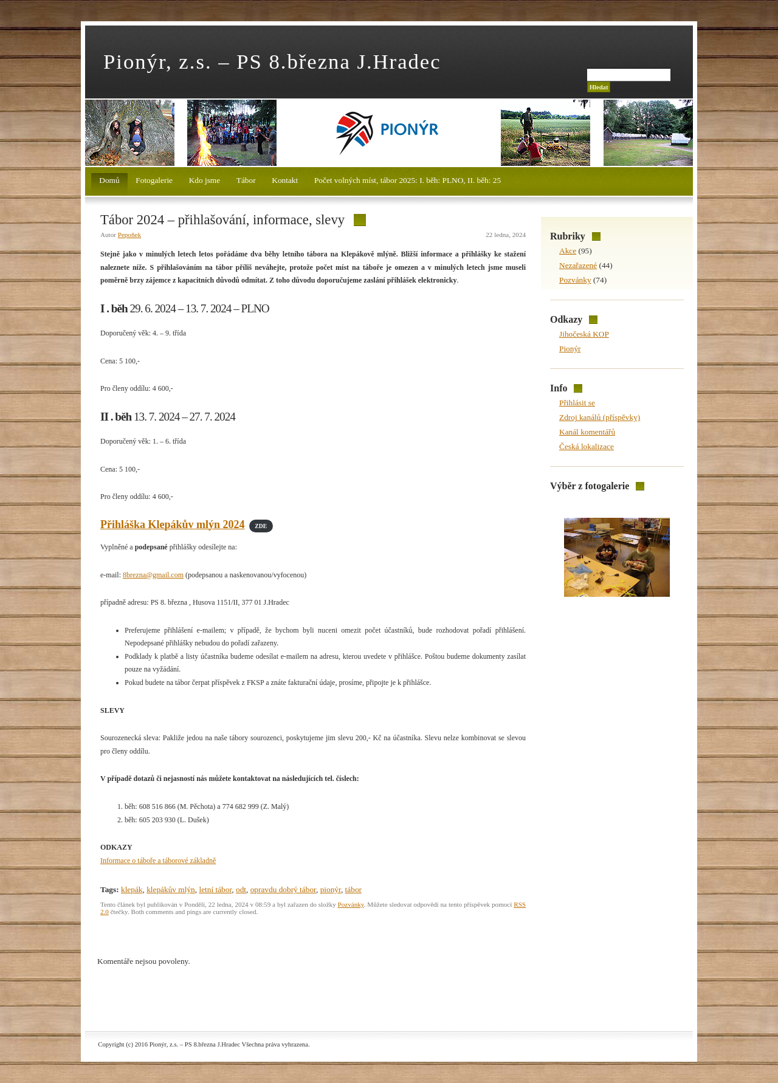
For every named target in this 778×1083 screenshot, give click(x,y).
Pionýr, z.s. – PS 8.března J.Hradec (272, 61)
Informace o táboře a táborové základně (158, 860)
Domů (109, 180)
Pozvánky (351, 904)
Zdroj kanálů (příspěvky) (599, 417)
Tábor (246, 180)
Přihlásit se (577, 402)
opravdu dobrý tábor (283, 889)
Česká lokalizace (586, 446)
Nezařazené (578, 265)
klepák (132, 889)
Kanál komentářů (587, 431)
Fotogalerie (154, 180)
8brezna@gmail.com (153, 575)
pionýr (330, 889)
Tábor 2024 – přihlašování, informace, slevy (222, 219)
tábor (353, 889)
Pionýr (570, 348)
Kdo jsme (204, 180)
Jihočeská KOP (584, 334)
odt (241, 889)
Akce (567, 250)
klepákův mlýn (170, 889)
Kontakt (285, 180)
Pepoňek (129, 234)
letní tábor (215, 889)
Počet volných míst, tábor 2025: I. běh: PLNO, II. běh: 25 (407, 180)
